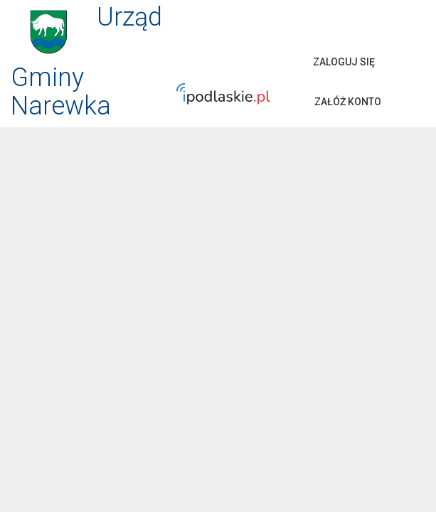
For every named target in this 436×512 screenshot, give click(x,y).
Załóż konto (347, 101)
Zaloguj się (344, 62)
